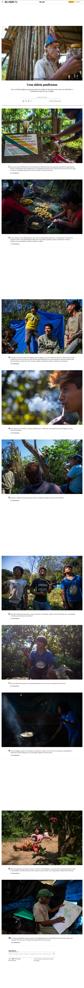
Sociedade (16, 954)
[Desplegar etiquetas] (54, 954)
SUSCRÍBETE (71, 1)
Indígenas (21, 954)
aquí (38, 960)
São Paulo (27, 954)
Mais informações (12, 960)
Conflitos (10, 954)
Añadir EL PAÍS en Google (56, 101)
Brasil (42, 2)
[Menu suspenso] (3, 2)
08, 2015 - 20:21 (42, 97)
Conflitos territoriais (46, 954)
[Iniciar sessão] (78, 2)
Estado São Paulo (34, 954)
